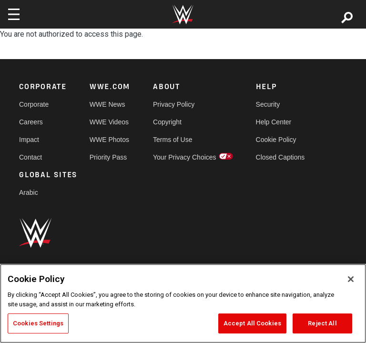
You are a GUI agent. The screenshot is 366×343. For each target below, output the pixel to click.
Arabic (28, 192)
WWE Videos (109, 122)
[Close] (350, 279)
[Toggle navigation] (14, 14)
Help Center (274, 122)
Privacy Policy (173, 104)
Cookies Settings (38, 323)
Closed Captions (280, 157)
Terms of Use (172, 139)
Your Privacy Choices (184, 157)
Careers (31, 122)
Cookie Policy (276, 139)
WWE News (107, 104)
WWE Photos (109, 139)
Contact (30, 157)
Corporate (34, 104)
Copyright (167, 122)
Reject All (322, 323)
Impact (29, 139)
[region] (183, 303)
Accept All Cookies (252, 323)
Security (268, 104)
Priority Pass (108, 157)
